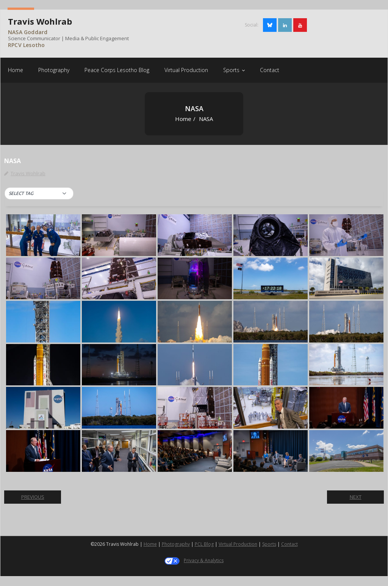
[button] (39, 193)
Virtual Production (238, 544)
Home (183, 119)
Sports (269, 544)
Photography (176, 544)
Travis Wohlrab (28, 173)
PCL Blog (204, 544)
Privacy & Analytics (204, 560)
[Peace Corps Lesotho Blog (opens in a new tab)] (117, 70)
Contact (289, 544)
